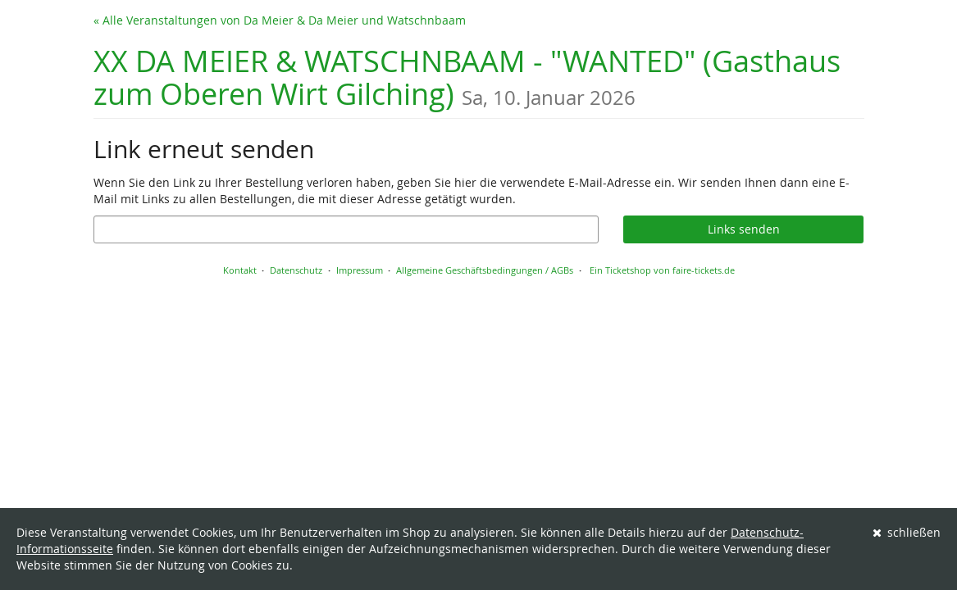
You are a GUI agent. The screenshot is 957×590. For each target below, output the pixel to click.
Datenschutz (296, 270)
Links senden (744, 229)
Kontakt (240, 270)
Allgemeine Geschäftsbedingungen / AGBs (484, 270)
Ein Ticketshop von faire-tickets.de (662, 270)
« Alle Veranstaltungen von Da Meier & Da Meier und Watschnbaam (279, 20)
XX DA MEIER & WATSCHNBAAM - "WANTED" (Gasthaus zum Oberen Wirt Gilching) (467, 77)
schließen (907, 532)
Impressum (359, 270)
